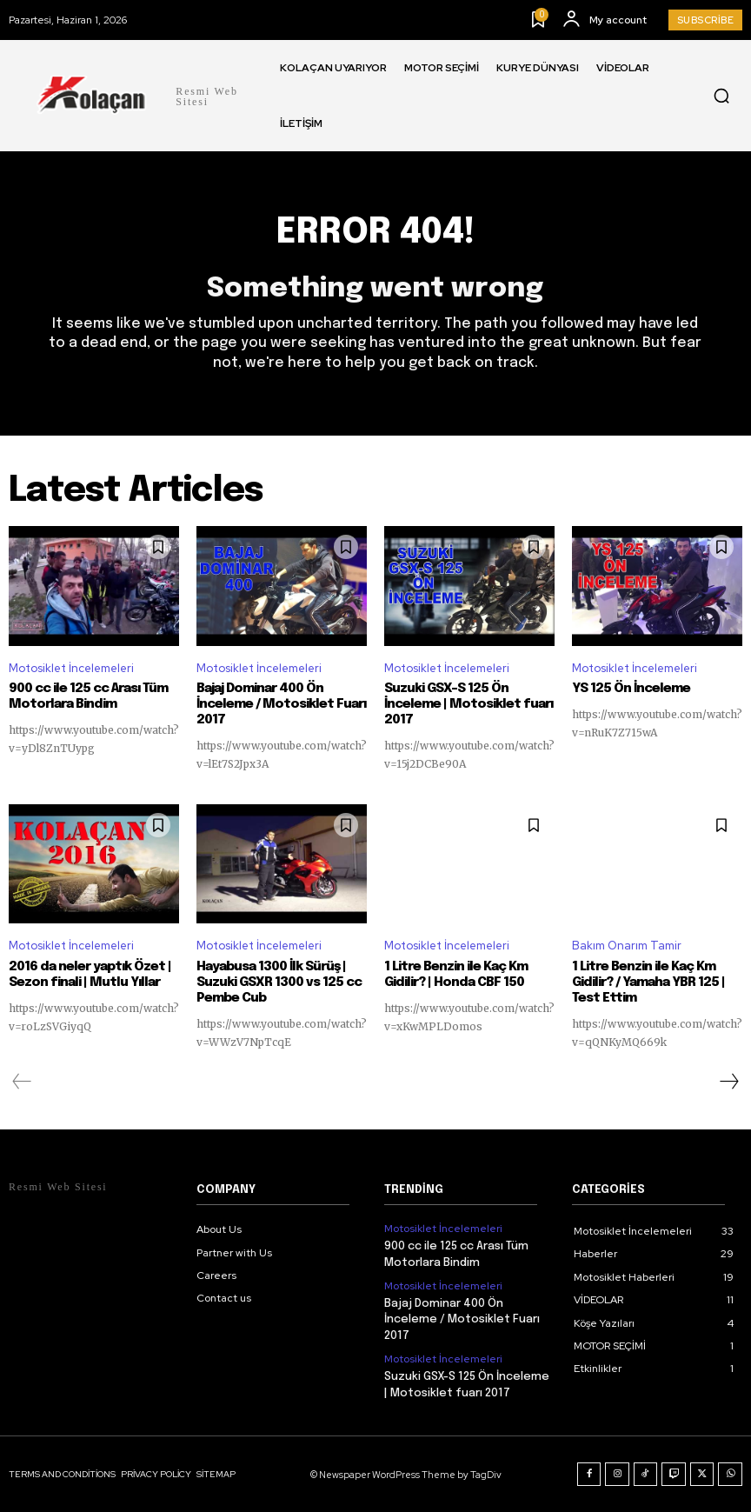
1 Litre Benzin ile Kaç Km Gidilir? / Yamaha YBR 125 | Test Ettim (648, 982)
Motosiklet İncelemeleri (71, 667)
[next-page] (728, 1082)
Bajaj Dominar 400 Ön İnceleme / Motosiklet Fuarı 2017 (281, 704)
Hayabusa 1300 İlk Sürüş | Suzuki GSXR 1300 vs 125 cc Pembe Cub (279, 982)
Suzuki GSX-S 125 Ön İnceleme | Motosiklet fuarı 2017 (468, 704)
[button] (721, 96)
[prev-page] (22, 1082)
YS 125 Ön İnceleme (631, 689)
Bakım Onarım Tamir (626, 945)
